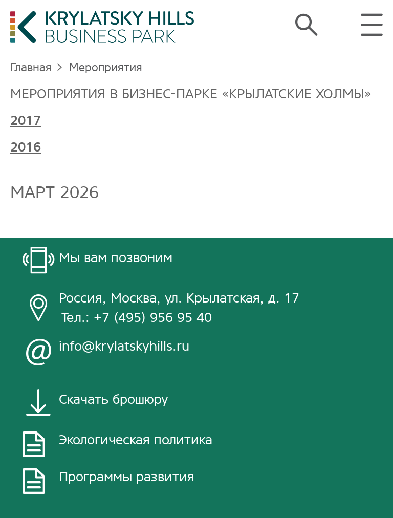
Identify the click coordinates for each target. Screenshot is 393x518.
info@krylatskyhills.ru (124, 346)
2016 (25, 147)
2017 (25, 121)
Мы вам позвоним (115, 258)
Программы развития (126, 477)
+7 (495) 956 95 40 (153, 318)
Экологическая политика (135, 440)
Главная (31, 67)
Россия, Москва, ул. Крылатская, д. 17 (179, 298)
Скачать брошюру (113, 399)
